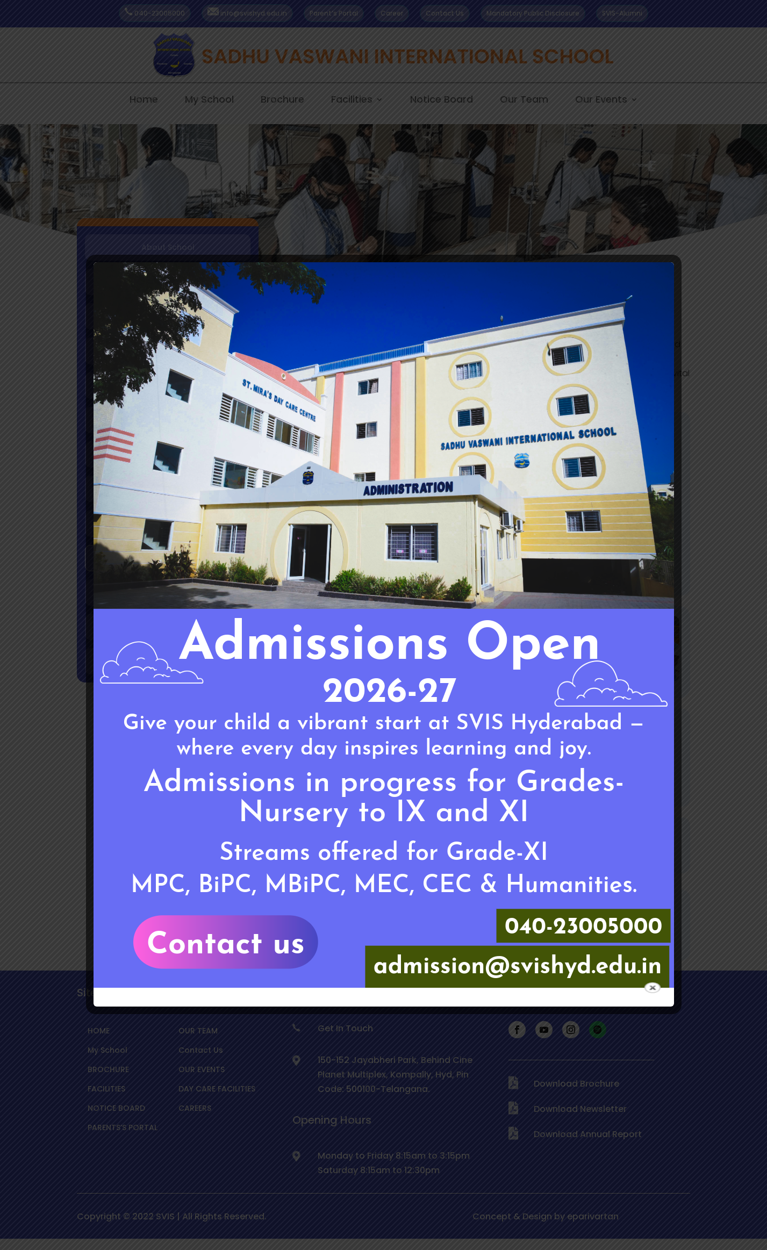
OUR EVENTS (201, 1069)
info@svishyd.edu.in (247, 13)
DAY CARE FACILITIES (216, 1088)
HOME (99, 1030)
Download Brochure (576, 1083)
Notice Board (441, 100)
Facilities (351, 100)
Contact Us (445, 13)
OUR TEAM (198, 1030)
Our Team (524, 100)
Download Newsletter (580, 1109)
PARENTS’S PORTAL (122, 1127)
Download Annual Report (588, 1134)
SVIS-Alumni (622, 13)
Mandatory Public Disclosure (532, 13)
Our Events (601, 100)
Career (392, 13)
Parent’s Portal (334, 13)
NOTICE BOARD (116, 1108)
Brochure (282, 100)
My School (209, 100)
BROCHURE (108, 1069)
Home (144, 100)
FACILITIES (106, 1088)
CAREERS (194, 1108)
